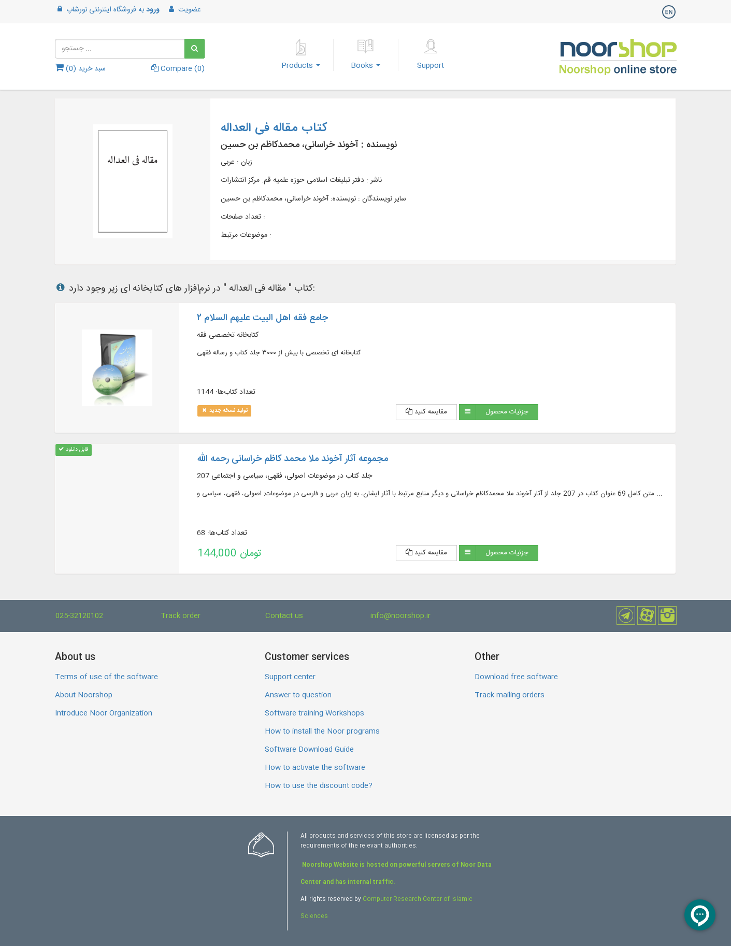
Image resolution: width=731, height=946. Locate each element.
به (107, 10)
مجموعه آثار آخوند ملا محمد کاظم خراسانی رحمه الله (292, 459)
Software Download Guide (309, 749)
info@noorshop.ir (400, 616)
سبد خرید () (80, 69)
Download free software (516, 677)
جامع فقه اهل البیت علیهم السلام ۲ (262, 318)
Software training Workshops (314, 713)
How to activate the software (315, 768)
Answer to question (298, 695)
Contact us (284, 616)
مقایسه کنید (426, 412)
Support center (290, 677)
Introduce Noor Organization (103, 713)
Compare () (178, 69)
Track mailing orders (509, 695)
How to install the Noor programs (322, 731)
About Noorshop (83, 695)
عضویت (184, 10)
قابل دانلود (73, 449)
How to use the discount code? (318, 786)
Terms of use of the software (106, 677)
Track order (180, 616)
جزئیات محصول (506, 412)
